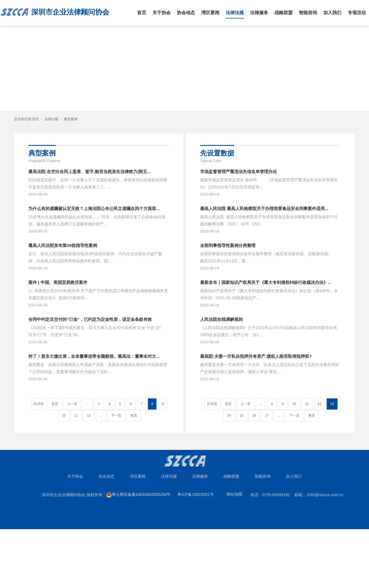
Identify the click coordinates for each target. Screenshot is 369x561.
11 (76, 415)
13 (332, 404)
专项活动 (357, 12)
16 (254, 415)
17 (267, 415)
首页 (141, 12)
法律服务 (259, 12)
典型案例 (70, 119)
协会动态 (186, 12)
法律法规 (235, 12)
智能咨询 (308, 12)
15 (242, 415)
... (87, 404)
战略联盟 (283, 12)
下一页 (116, 415)
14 (229, 415)
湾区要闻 (210, 12)
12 (89, 415)
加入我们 (332, 12)
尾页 (133, 415)
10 (63, 415)
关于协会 (161, 12)
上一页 (72, 404)
